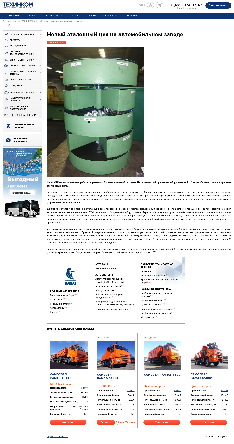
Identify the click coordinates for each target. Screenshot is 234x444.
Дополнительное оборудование (15, 108)
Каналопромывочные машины (158, 309)
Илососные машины (153, 304)
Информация (109, 15)
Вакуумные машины (153, 300)
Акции (92, 15)
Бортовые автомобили (63, 295)
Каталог (33, 15)
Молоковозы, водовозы (109, 286)
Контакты (131, 15)
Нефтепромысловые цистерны (113, 309)
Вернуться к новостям (57, 436)
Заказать (106, 422)
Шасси (55, 312)
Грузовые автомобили (18, 34)
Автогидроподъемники (154, 275)
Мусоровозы (149, 317)
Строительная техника (18, 60)
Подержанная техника (19, 115)
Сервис (76, 15)
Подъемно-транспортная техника (18, 53)
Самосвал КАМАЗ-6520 (162, 375)
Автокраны (148, 271)
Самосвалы (57, 299)
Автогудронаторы (106, 290)
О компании (13, 15)
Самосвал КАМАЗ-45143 (60, 376)
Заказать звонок (218, 5)
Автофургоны (58, 307)
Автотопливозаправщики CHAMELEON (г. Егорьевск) (110, 280)
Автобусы (11, 40)
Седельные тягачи (61, 303)
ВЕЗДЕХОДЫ (13, 85)
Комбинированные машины (157, 313)
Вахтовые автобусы (107, 268)
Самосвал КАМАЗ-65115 (107, 376)
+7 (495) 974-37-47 (185, 5)
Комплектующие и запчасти (16, 99)
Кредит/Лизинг (125, 422)
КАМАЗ (84, 388)
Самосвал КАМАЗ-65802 (201, 376)
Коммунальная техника (19, 65)
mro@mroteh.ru (193, 8)
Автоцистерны (14, 46)
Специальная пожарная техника (19, 72)
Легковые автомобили (19, 92)
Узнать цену (68, 422)
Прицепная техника (17, 80)
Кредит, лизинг (55, 15)
